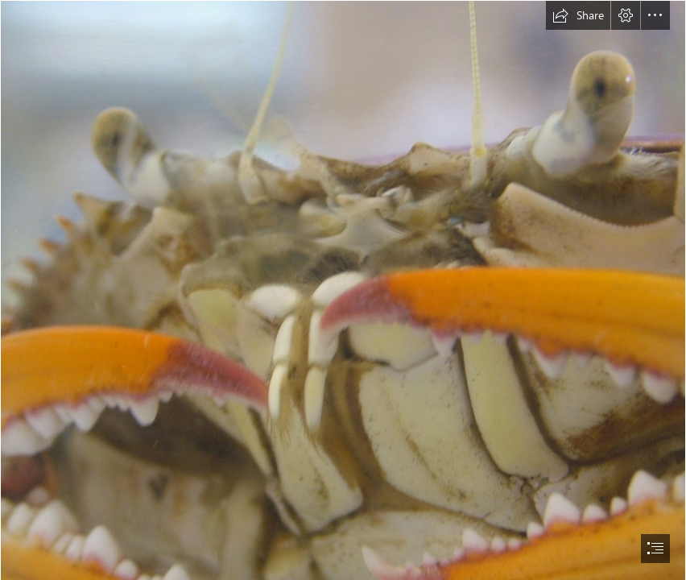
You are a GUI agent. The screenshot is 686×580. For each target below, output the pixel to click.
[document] (343, 290)
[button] (578, 15)
